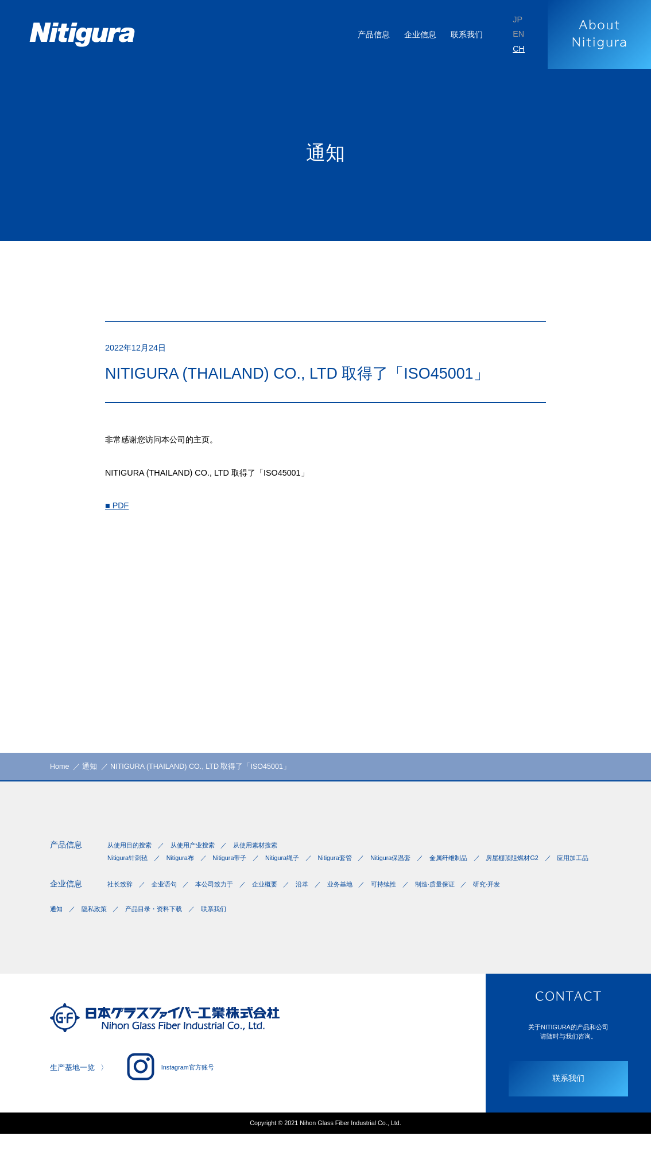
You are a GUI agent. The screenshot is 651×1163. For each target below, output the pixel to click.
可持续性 (410, 906)
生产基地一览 (74, 1094)
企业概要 (279, 906)
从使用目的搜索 (131, 852)
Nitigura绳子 (300, 866)
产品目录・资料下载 (164, 933)
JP (517, 18)
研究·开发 (523, 906)
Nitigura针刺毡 (129, 866)
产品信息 (68, 851)
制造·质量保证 (466, 906)
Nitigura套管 (358, 866)
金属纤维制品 (484, 866)
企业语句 (169, 906)
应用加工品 (202, 876)
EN (518, 34)
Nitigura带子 (242, 866)
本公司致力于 (224, 906)
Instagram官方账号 (177, 1093)
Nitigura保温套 (420, 866)
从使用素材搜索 (269, 852)
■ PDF (118, 517)
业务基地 (362, 906)
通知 (57, 933)
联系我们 (462, 34)
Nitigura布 (187, 866)
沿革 (321, 906)
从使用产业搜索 (200, 852)
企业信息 (68, 905)
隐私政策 (98, 933)
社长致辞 (121, 906)
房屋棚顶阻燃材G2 (136, 876)
